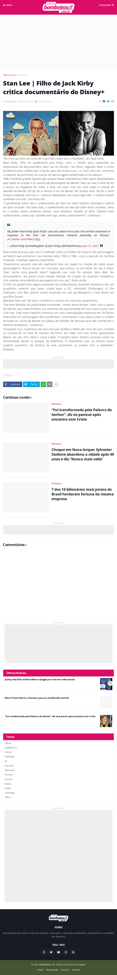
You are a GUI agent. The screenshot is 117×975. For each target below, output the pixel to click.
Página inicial (10, 74)
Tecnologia (9, 792)
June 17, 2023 (90, 246)
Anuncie (65, 969)
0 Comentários (44, 101)
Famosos (22, 74)
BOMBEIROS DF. (47, 964)
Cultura (8, 752)
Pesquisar (105, 5)
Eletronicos (10, 770)
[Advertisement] (58, 41)
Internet (8, 779)
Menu (9, 5)
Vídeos (8, 797)
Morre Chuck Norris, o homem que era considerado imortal (37, 697)
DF (6, 761)
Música (8, 783)
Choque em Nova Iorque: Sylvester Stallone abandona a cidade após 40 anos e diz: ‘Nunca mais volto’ (82, 454)
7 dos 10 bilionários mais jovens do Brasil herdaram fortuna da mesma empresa (82, 494)
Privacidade (52, 969)
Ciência (8, 743)
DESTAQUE (9, 756)
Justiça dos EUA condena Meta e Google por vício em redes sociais (40, 679)
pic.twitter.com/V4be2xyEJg (23, 239)
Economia (9, 765)
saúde (7, 788)
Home (40, 969)
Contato (76, 969)
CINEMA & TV (11, 747)
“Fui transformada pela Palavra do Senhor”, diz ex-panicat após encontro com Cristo (81, 414)
